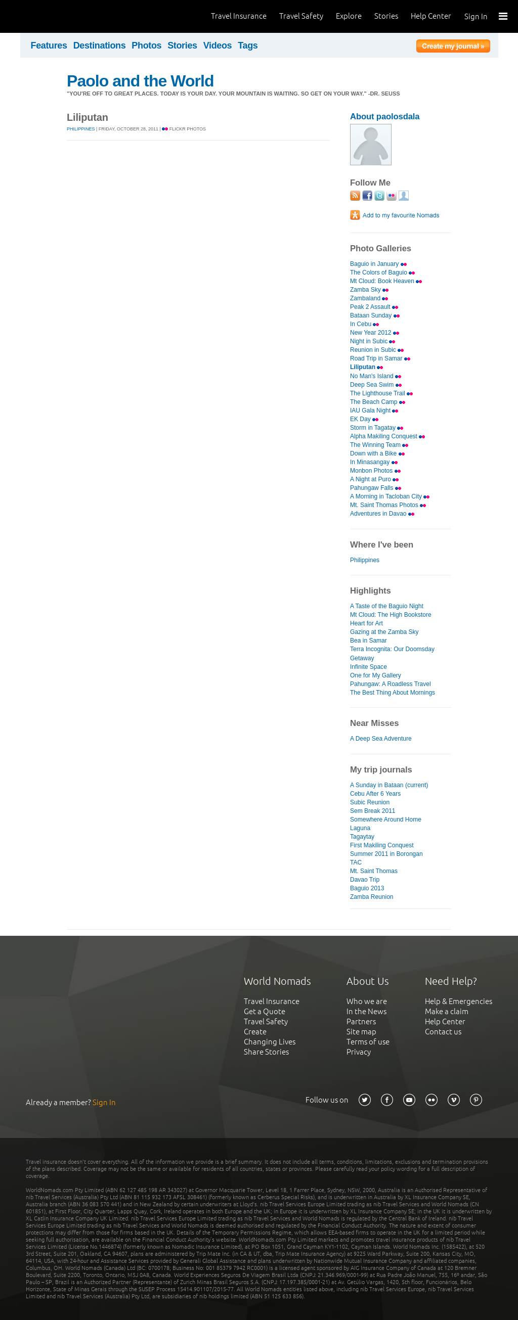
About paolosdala (384, 116)
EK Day (364, 419)
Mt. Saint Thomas (374, 871)
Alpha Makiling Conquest (387, 436)
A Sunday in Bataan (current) (389, 785)
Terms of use (368, 1041)
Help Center (431, 16)
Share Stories (266, 1052)
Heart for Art (366, 623)
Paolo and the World (140, 81)
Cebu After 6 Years (375, 793)
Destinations (99, 45)
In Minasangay (374, 462)
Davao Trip (364, 879)
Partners (361, 1021)
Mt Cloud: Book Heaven (386, 281)
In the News (366, 1011)
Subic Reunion (370, 802)
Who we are (367, 1001)
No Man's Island (375, 376)
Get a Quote (264, 1011)
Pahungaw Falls (375, 487)
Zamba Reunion (372, 896)
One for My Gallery (375, 675)
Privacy (359, 1052)
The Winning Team (379, 444)
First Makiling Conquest (382, 845)
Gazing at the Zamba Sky (384, 631)
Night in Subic (372, 341)
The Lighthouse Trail (381, 393)
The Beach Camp (377, 401)
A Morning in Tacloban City (389, 496)
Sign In (476, 16)
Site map (361, 1031)
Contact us (443, 1031)
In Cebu (364, 324)
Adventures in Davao (382, 513)
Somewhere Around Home (385, 819)
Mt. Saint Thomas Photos (388, 505)
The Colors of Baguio (382, 272)
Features (49, 45)
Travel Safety (301, 16)
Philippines (81, 128)
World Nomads (53, 16)
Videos (217, 45)
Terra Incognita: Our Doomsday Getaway (392, 653)
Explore (349, 16)
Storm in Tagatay (376, 427)
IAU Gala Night (374, 410)
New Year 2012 (374, 332)
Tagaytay (362, 836)
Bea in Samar (368, 640)
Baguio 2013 (367, 888)
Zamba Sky (369, 289)
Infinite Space (368, 666)
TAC (356, 862)
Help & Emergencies (458, 1001)
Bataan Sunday (375, 315)
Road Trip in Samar (380, 358)
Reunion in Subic (377, 349)
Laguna (360, 828)
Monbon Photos (375, 470)
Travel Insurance (239, 16)
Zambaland (369, 298)
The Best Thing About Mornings (392, 692)
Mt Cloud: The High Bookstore (390, 614)
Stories (386, 16)
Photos (146, 45)
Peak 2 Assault (374, 306)
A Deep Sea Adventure (381, 738)
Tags (247, 45)
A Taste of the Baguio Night (386, 606)
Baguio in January (378, 263)
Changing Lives (269, 1041)
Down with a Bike (377, 453)
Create (255, 1031)
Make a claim (446, 1011)
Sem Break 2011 (373, 810)
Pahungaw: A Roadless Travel (390, 684)
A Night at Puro (374, 479)
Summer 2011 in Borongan (386, 853)
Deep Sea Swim (376, 384)
